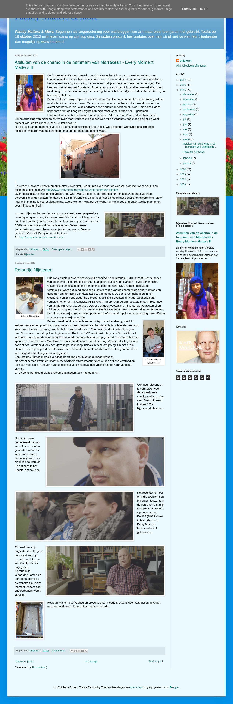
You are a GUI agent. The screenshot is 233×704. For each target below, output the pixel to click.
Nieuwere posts (24, 661)
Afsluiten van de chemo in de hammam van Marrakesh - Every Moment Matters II (197, 237)
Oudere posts (156, 661)
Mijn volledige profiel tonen (191, 65)
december (189, 94)
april (186, 134)
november (189, 99)
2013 (183, 174)
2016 (183, 84)
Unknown (185, 60)
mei (185, 129)
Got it (204, 9)
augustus (188, 114)
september (189, 109)
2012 (183, 179)
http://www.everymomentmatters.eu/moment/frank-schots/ (82, 189)
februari (187, 157)
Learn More (188, 9)
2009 (183, 184)
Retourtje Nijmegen (33, 269)
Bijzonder (29, 254)
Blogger (174, 687)
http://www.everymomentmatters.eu (41, 237)
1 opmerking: (59, 650)
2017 (183, 79)
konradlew (136, 687)
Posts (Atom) (39, 667)
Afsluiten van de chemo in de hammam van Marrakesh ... (199, 145)
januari (187, 163)
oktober (187, 104)
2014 (183, 169)
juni (185, 124)
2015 (183, 90)
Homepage (91, 661)
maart (186, 139)
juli (185, 119)
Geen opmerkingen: (62, 249)
